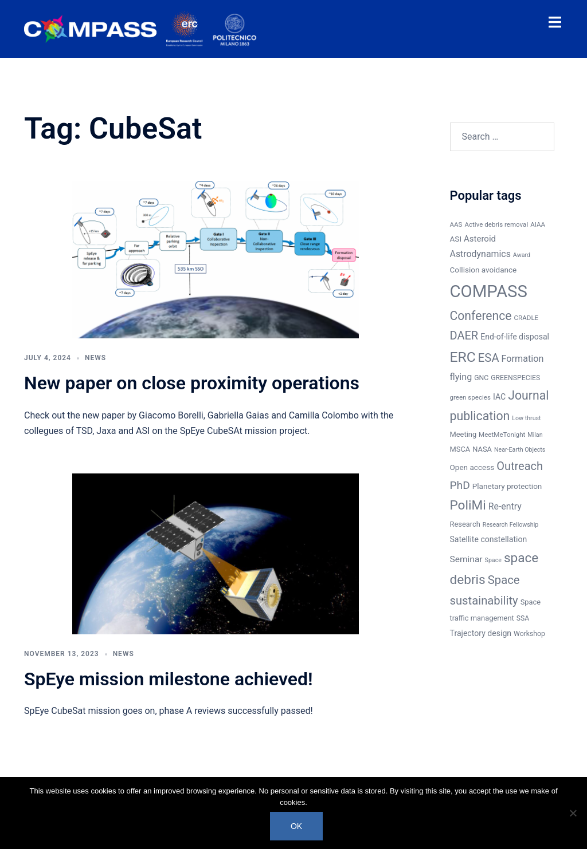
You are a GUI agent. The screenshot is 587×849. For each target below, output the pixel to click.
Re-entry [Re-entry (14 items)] (505, 506)
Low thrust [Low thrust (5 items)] (526, 418)
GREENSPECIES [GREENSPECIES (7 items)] (515, 378)
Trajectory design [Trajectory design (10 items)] (481, 633)
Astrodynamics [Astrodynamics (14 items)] (480, 253)
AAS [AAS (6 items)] (456, 224)
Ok (296, 826)
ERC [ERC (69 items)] (463, 357)
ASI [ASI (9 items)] (456, 238)
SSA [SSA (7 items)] (523, 618)
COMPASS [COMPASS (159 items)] (488, 291)
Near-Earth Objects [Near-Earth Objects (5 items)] (519, 449)
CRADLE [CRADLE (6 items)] (526, 318)
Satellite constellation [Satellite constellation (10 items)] (488, 539)
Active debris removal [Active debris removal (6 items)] (496, 224)
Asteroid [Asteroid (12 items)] (480, 239)
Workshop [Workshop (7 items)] (529, 634)
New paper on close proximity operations (191, 383)
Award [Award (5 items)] (521, 255)
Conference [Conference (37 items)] (481, 316)
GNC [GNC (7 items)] (481, 378)
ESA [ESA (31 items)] (488, 358)
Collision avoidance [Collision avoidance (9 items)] (483, 269)
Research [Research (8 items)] (465, 524)
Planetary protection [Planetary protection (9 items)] (507, 486)
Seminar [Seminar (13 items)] (466, 559)
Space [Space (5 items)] (493, 560)
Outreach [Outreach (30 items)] (519, 466)
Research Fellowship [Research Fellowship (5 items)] (510, 524)
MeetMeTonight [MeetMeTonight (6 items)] (502, 435)
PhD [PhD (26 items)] (460, 485)
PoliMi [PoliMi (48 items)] (468, 505)
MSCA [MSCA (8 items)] (460, 449)
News (95, 358)
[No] (572, 813)
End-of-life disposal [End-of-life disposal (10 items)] (514, 336)
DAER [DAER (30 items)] (464, 335)
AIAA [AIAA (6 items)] (537, 224)
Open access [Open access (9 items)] (472, 467)
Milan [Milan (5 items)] (534, 435)
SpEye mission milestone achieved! (168, 679)
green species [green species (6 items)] (470, 397)
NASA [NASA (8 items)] (482, 449)
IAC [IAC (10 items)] (499, 396)
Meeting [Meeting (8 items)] (463, 434)
